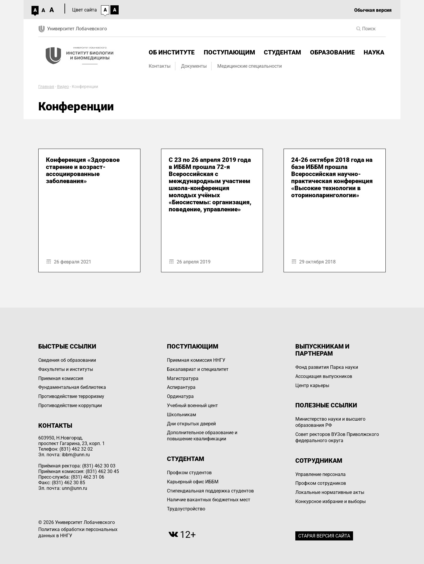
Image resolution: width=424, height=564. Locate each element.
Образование (332, 52)
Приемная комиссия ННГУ (196, 360)
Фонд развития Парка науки (326, 367)
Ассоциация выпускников (323, 376)
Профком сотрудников (320, 483)
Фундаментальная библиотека (72, 387)
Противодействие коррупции (70, 405)
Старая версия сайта (324, 536)
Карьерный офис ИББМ (192, 482)
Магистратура (182, 378)
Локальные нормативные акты (329, 492)
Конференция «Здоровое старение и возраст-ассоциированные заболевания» (83, 170)
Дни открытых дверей (191, 424)
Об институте (172, 52)
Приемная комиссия (60, 378)
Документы (194, 66)
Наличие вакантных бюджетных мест (208, 499)
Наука (374, 52)
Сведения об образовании (67, 360)
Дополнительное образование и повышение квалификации (202, 436)
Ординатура (180, 396)
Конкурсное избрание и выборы (330, 501)
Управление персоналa (320, 474)
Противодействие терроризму (71, 396)
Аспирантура (181, 387)
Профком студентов (189, 472)
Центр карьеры (312, 385)
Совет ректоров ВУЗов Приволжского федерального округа (337, 437)
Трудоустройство (186, 509)
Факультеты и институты (65, 369)
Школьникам (181, 414)
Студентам (282, 52)
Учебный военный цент (192, 405)
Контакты (159, 66)
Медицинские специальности (249, 66)
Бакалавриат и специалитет (197, 369)
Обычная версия (373, 10)
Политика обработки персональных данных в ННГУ (77, 532)
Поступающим (229, 52)
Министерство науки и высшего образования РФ (330, 422)
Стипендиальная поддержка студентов (210, 491)
